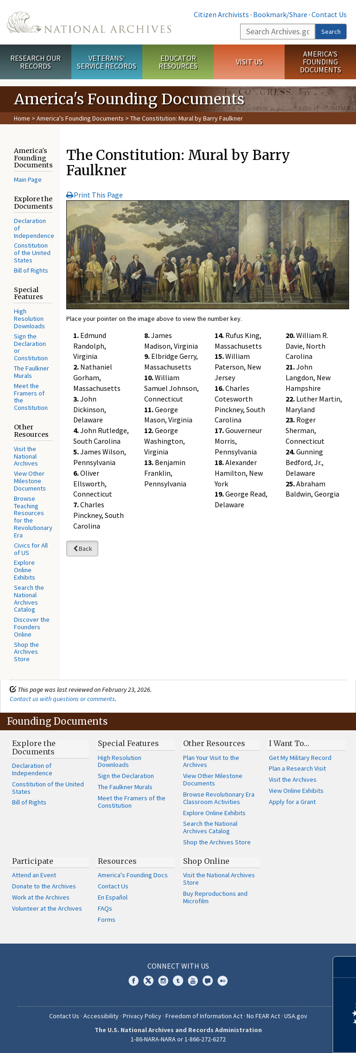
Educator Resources (178, 61)
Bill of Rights (31, 270)
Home (22, 118)
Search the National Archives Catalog (29, 598)
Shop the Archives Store (26, 652)
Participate (32, 861)
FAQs (105, 908)
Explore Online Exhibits (24, 569)
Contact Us (329, 14)
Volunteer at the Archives (47, 908)
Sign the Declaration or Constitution (31, 347)
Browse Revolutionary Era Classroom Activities (218, 798)
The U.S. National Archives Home (89, 22)
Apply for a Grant (292, 802)
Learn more (273, 1036)
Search (331, 31)
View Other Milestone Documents (30, 480)
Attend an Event (34, 875)
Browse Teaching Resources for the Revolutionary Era (33, 516)
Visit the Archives (293, 779)
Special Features (128, 743)
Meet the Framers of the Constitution (31, 397)
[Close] (345, 967)
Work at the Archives (41, 897)
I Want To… (289, 743)
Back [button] (82, 548)
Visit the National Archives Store (219, 879)
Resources (117, 861)
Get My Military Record (300, 757)
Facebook (133, 980)
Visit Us (249, 61)
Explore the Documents (34, 747)
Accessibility (101, 1016)
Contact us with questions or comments (62, 699)
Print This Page (94, 194)
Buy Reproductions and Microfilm (215, 897)
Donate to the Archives (44, 886)
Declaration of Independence (32, 769)
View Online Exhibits (296, 790)
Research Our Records (35, 61)
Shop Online (206, 861)
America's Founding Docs (133, 875)
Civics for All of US (31, 549)
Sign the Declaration (126, 776)
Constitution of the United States (32, 252)
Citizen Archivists (221, 14)
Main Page (28, 179)
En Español (112, 897)
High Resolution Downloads (29, 318)
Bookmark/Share (280, 14)
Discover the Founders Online (32, 626)
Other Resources (214, 743)
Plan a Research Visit (297, 768)
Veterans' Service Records (106, 61)
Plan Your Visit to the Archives (211, 761)
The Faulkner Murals (31, 372)
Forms (106, 919)
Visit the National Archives (26, 456)
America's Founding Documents (320, 61)
